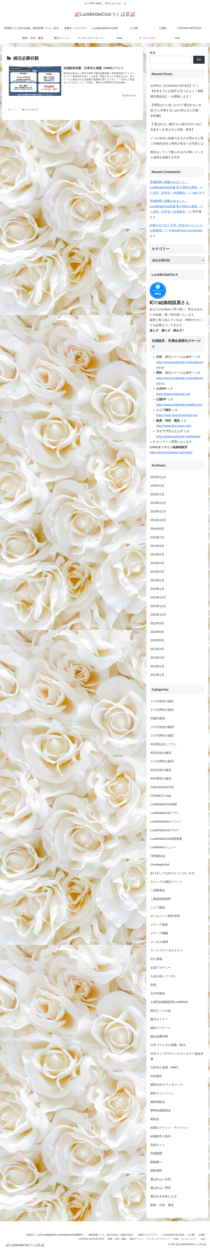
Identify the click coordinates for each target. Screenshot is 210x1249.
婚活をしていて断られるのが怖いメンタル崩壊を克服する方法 (176, 154)
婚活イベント (137, 1239)
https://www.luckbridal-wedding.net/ (179, 404)
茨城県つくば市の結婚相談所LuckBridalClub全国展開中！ (55, 1234)
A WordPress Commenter (185, 230)
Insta (175, 1239)
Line (203, 1239)
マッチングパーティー (158, 1239)
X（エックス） (189, 1239)
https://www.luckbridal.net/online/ (171, 452)
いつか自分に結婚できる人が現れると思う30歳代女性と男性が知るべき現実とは (177, 140)
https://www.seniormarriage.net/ (177, 415)
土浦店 (201, 1234)
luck (195, 192)
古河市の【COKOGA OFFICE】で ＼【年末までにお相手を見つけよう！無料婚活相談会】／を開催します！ (176, 91)
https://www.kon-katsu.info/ (173, 425)
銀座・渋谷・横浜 (117, 1239)
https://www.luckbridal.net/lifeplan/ (178, 436)
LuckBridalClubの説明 (173, 1234)
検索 (153, 52)
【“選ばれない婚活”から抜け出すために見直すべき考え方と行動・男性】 (176, 127)
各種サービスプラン (148, 1234)
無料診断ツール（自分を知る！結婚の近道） (112, 1234)
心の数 (191, 1234)
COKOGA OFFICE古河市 (92, 1239)
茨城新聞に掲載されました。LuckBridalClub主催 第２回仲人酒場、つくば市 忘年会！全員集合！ (176, 187)
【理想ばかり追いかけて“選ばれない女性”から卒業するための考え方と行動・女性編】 (175, 110)
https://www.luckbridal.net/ (173, 394)
